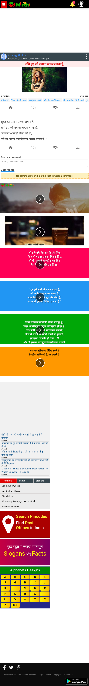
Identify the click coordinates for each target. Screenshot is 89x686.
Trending (7, 480)
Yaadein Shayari (19, 100)
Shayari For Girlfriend (74, 100)
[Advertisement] (44, 30)
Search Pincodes (31, 516)
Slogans (40, 480)
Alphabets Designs (25, 570)
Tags (41, 674)
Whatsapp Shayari (52, 100)
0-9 (15, 605)
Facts (22, 480)
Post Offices (25, 525)
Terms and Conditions (27, 674)
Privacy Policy (9, 674)
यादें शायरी (5, 100)
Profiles (48, 674)
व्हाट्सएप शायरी (35, 100)
